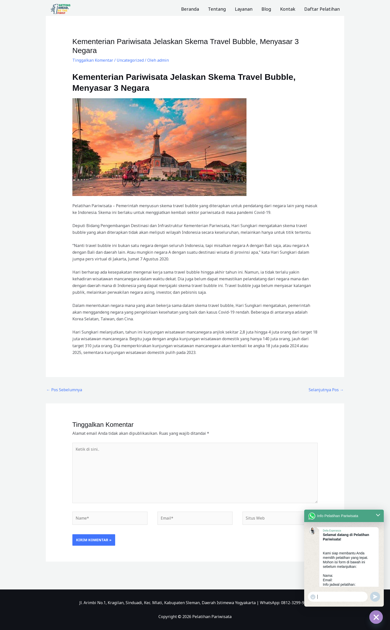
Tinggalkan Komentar (92, 60)
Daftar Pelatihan (322, 9)
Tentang (217, 9)
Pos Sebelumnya (64, 389)
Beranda (190, 9)
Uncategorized (130, 60)
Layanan (243, 9)
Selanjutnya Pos (326, 389)
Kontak (287, 9)
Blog (266, 9)
